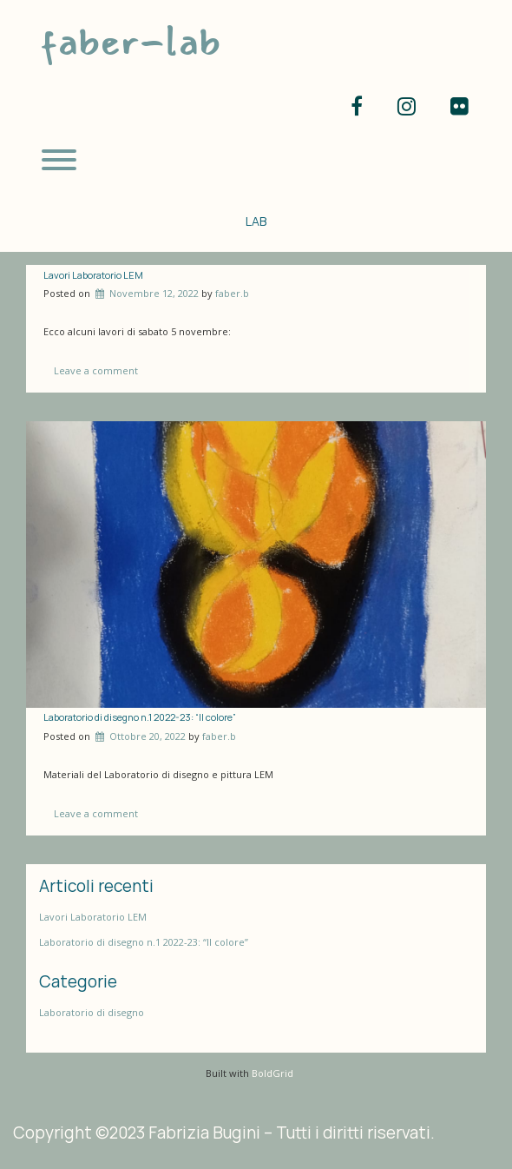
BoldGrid (272, 1073)
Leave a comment (96, 370)
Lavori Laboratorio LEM (93, 274)
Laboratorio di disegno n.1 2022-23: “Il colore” (139, 716)
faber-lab (130, 41)
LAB (256, 221)
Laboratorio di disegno (91, 1012)
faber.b (232, 293)
